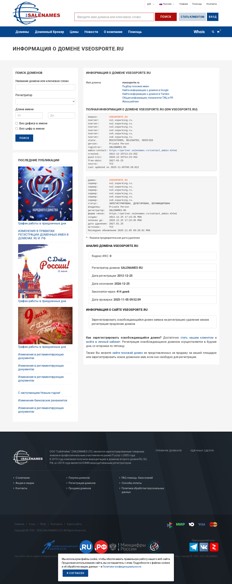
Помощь (197, 4)
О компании (23, 477)
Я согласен (75, 573)
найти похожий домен (127, 353)
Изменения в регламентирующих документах (41, 356)
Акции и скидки (25, 483)
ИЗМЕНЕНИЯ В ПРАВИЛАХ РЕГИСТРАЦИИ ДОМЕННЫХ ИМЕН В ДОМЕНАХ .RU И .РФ (43, 234)
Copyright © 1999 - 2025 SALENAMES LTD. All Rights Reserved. (50, 530)
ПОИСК (24, 138)
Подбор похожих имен (135, 86)
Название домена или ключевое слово (42, 81)
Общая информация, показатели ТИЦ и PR (147, 97)
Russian (167, 4)
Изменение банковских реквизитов (42, 400)
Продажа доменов (80, 488)
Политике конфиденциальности (122, 566)
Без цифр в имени (31, 128)
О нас (32, 524)
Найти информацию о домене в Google (145, 90)
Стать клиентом (192, 16)
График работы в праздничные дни (42, 223)
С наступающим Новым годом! (39, 393)
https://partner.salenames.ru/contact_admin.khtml (143, 150)
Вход (213, 16)
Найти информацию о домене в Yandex (145, 93)
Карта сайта (74, 524)
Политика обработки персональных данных (143, 490)
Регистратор (23, 95)
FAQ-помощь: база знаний (137, 477)
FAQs (43, 524)
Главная (183, 4)
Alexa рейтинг (130, 101)
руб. (151, 4)
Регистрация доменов (82, 483)
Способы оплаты (132, 483)
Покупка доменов (79, 477)
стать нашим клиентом (197, 337)
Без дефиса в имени (33, 123)
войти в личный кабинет (103, 341)
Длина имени (24, 109)
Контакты (211, 4)
